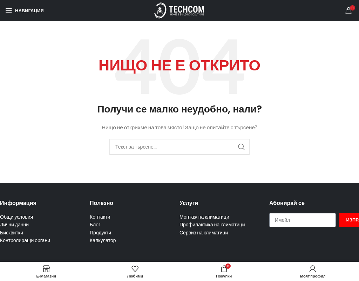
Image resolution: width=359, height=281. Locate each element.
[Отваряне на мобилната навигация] (24, 11)
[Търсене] (179, 147)
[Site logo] (179, 10)
